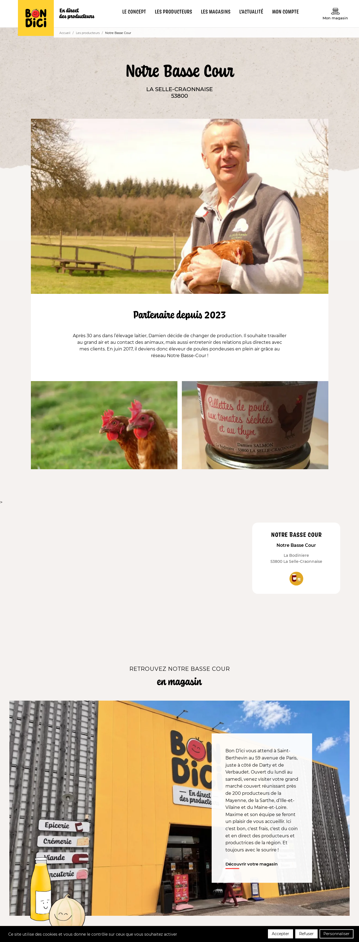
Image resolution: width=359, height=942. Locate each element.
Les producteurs (88, 33)
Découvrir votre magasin (251, 864)
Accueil (64, 33)
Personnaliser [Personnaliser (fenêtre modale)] (336, 934)
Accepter (280, 934)
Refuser (306, 934)
